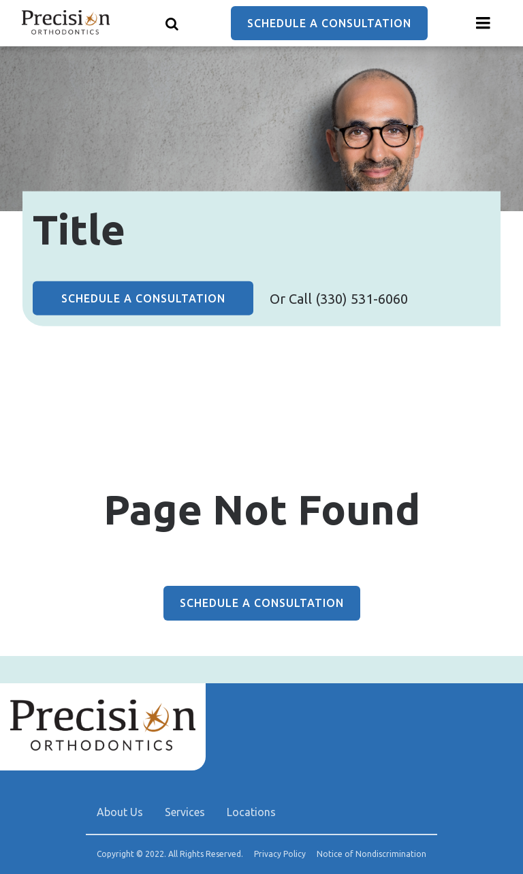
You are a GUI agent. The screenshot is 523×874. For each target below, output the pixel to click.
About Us (120, 812)
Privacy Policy (280, 854)
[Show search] (172, 23)
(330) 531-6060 (361, 299)
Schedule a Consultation (329, 23)
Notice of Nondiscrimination (371, 854)
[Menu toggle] (483, 23)
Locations (251, 812)
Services (185, 812)
